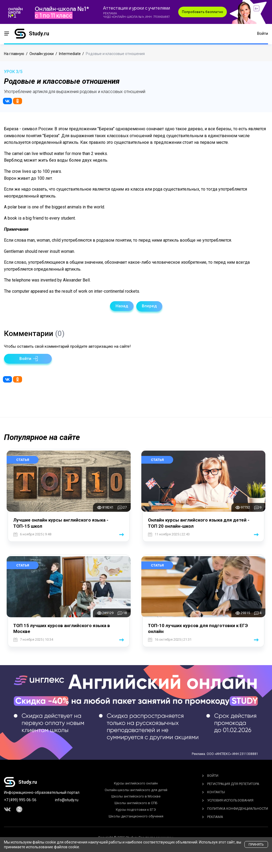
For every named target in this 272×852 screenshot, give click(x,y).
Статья (22, 459)
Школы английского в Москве (135, 796)
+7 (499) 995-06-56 (20, 799)
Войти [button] (262, 34)
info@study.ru (66, 799)
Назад (122, 306)
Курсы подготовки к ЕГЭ (136, 809)
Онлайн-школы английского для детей (136, 789)
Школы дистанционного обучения (136, 815)
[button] (28, 358)
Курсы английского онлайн (136, 782)
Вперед (149, 306)
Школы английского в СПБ (136, 802)
